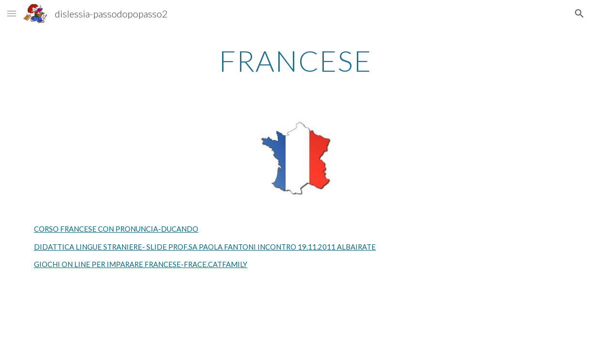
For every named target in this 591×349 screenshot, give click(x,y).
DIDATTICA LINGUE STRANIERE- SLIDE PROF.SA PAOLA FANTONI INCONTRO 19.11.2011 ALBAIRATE (205, 247)
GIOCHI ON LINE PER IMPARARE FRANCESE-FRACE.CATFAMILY (140, 264)
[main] (295, 60)
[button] (11, 13)
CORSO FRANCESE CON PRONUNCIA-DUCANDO (116, 229)
